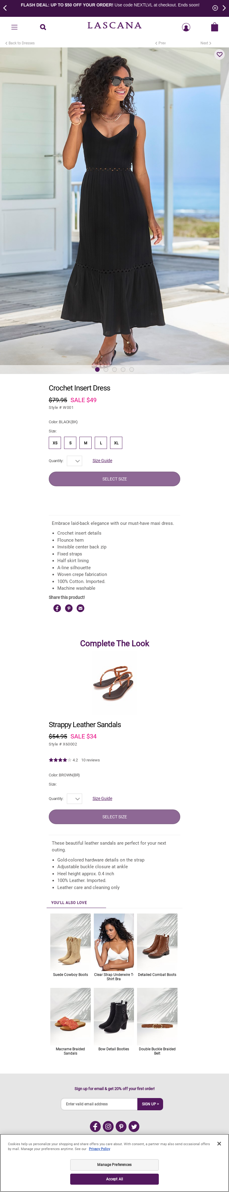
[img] (60, 760)
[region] (114, 1163)
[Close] (219, 1143)
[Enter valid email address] (99, 1104)
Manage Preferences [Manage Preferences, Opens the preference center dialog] (114, 1165)
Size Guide (102, 460)
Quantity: (56, 460)
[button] (219, 54)
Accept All (114, 1179)
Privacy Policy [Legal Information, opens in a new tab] (99, 1149)
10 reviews (90, 760)
